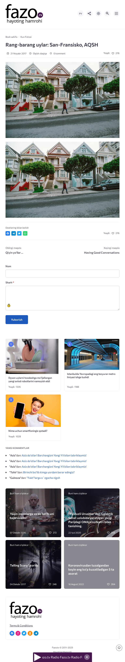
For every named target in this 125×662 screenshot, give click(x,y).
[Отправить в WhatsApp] (25, 233)
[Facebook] (12, 633)
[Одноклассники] (30, 633)
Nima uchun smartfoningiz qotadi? (28, 430)
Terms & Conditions (21, 625)
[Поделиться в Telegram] (13, 233)
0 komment (57, 53)
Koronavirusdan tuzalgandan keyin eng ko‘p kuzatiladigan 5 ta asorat (91, 569)
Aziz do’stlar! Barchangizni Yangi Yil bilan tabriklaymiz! (54, 455)
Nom (8, 266)
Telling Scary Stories (24, 565)
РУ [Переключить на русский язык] (80, 13)
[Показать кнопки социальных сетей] (89, 13)
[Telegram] (36, 633)
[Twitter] (24, 633)
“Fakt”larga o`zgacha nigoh (43, 477)
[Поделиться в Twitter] (19, 233)
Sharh (10, 282)
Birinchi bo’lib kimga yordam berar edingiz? (49, 472)
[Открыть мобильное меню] (116, 13)
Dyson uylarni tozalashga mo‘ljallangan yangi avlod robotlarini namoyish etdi (30, 379)
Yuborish (16, 319)
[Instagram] (18, 633)
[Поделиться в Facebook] (8, 233)
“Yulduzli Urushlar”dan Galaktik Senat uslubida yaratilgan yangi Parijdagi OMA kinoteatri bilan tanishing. (90, 520)
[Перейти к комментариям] (119, 648)
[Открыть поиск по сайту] (107, 13)
